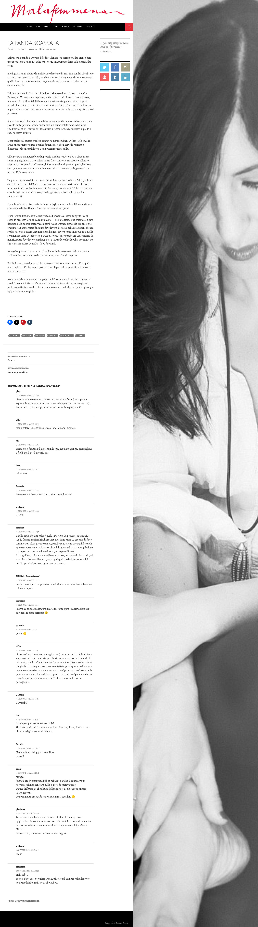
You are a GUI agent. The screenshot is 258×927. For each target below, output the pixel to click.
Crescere (51, 358)
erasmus (27, 336)
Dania (34, 49)
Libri (55, 27)
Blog (46, 27)
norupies (20, 600)
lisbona (40, 336)
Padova (53, 336)
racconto (66, 336)
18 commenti (49, 49)
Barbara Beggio (122, 923)
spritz (80, 336)
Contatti (90, 27)
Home (29, 27)
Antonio (20, 486)
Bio (38, 27)
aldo (18, 420)
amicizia (14, 336)
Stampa (65, 27)
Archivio (77, 27)
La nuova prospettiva (51, 370)
